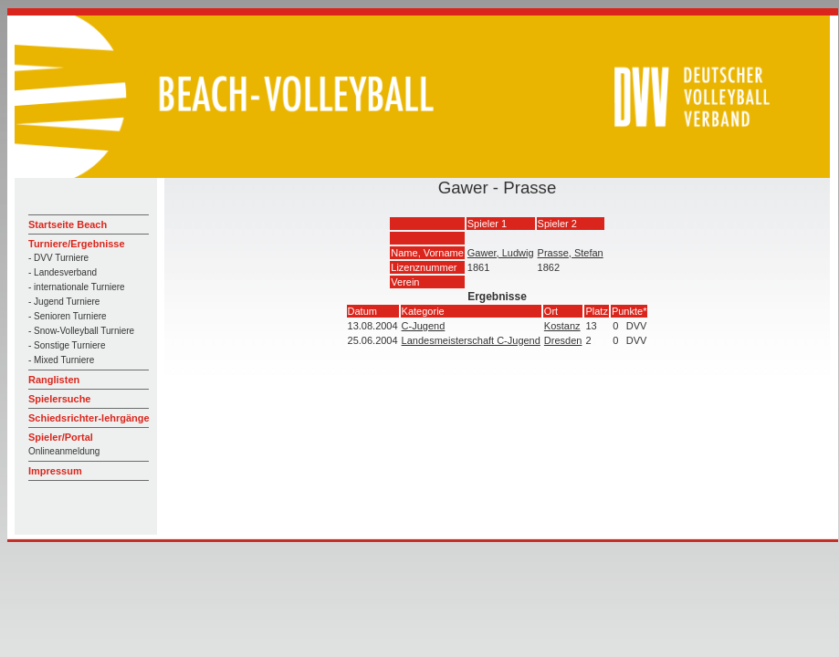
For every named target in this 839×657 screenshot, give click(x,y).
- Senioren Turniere (67, 316)
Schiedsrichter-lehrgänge (89, 417)
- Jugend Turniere (64, 302)
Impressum (55, 470)
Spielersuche (59, 398)
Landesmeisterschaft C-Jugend (471, 340)
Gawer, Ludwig (500, 252)
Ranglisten (53, 379)
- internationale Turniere (76, 287)
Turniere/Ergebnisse (76, 243)
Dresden (563, 340)
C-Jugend (424, 325)
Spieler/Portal (60, 437)
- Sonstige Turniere (67, 345)
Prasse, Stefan (570, 252)
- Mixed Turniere (61, 360)
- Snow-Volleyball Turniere (81, 331)
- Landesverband (62, 272)
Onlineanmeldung (64, 451)
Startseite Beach (67, 224)
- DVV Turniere (58, 258)
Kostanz (562, 325)
